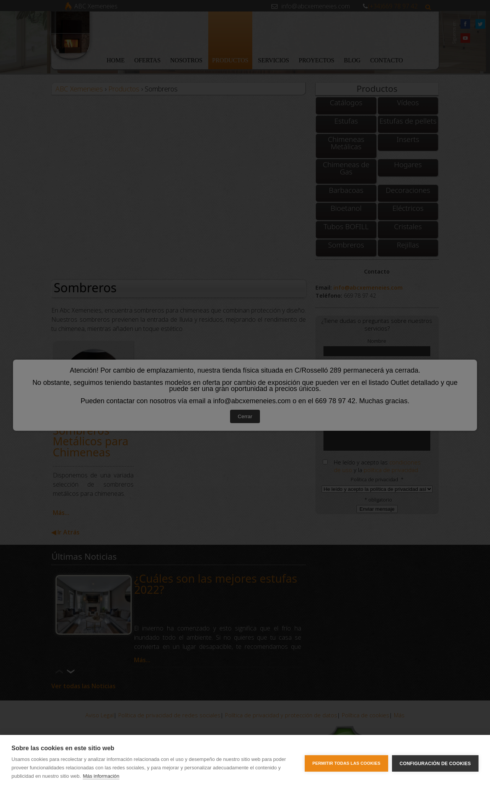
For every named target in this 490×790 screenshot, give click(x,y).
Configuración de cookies (435, 762)
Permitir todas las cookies (346, 762)
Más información (101, 776)
